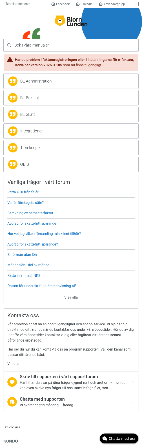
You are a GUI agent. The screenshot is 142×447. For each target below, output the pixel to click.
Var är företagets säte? (25, 203)
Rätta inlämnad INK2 (23, 275)
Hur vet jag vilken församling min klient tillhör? (44, 234)
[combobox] (71, 45)
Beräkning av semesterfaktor (30, 213)
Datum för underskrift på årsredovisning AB (41, 286)
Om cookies (12, 427)
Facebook (60, 4)
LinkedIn (84, 4)
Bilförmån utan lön (22, 255)
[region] (71, 81)
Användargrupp (112, 4)
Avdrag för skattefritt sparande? (32, 244)
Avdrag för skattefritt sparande (31, 223)
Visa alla (71, 297)
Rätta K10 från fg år (22, 192)
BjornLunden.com (17, 4)
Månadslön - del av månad (28, 265)
